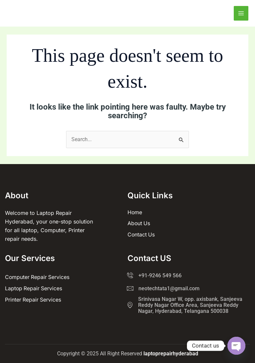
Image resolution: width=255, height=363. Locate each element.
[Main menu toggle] (241, 13)
